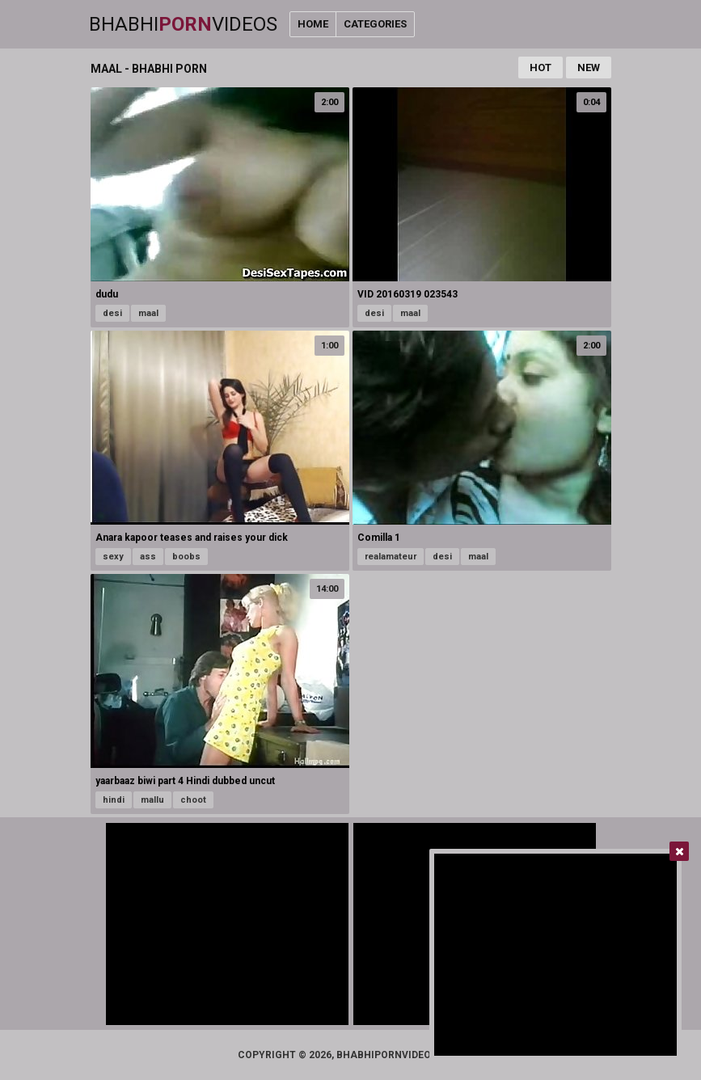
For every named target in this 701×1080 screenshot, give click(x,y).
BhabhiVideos (183, 24)
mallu (152, 800)
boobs (186, 556)
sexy (113, 556)
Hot (540, 67)
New (588, 67)
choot (193, 800)
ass (148, 556)
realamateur (390, 556)
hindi (114, 800)
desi (112, 313)
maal (148, 313)
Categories (375, 24)
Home (313, 24)
